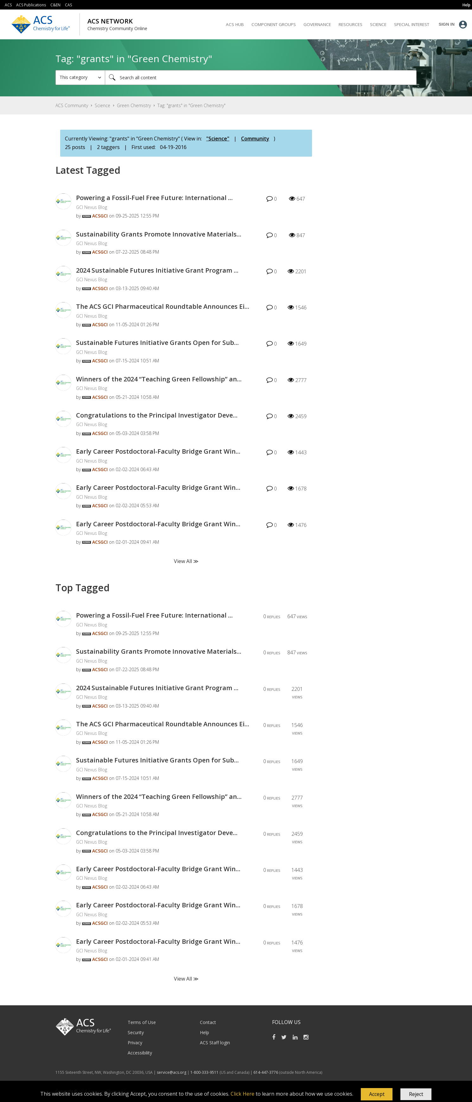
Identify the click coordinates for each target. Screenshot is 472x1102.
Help (204, 1032)
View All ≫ (186, 561)
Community (255, 138)
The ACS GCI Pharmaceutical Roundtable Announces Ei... (162, 306)
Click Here (242, 1093)
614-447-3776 (266, 1072)
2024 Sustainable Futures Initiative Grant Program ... (157, 270)
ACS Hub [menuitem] (235, 24)
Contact (208, 1022)
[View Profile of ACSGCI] (100, 216)
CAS (68, 5)
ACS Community (71, 105)
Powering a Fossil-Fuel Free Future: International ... (154, 197)
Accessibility (140, 1053)
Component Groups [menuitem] (274, 24)
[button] (376, 1094)
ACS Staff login (215, 1043)
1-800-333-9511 (204, 1072)
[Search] (261, 77)
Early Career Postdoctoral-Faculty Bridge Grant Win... (158, 451)
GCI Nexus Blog (91, 207)
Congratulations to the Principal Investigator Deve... (157, 415)
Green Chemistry (134, 105)
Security (136, 1032)
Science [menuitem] (378, 24)
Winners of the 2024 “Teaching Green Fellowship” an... (159, 379)
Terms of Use (142, 1022)
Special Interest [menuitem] (411, 24)
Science (102, 105)
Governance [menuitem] (317, 24)
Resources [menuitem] (350, 24)
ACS (8, 5)
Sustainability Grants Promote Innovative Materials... (158, 234)
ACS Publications (31, 5)
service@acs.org (171, 1072)
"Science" (217, 138)
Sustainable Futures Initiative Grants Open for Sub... (157, 342)
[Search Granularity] (80, 77)
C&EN (55, 5)
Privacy (135, 1043)
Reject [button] (416, 1094)
